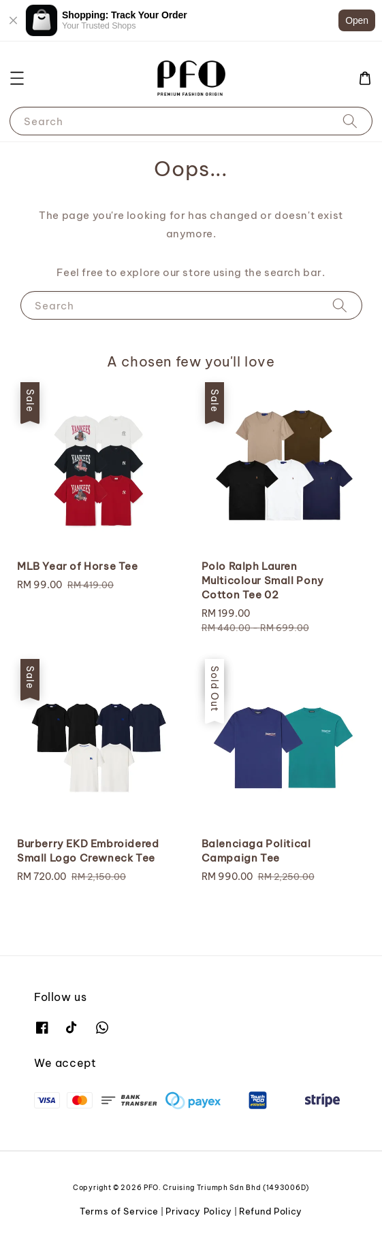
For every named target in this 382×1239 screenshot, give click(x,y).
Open (356, 20)
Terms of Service (119, 1211)
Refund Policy (270, 1211)
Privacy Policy (198, 1211)
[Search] (350, 120)
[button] (17, 78)
